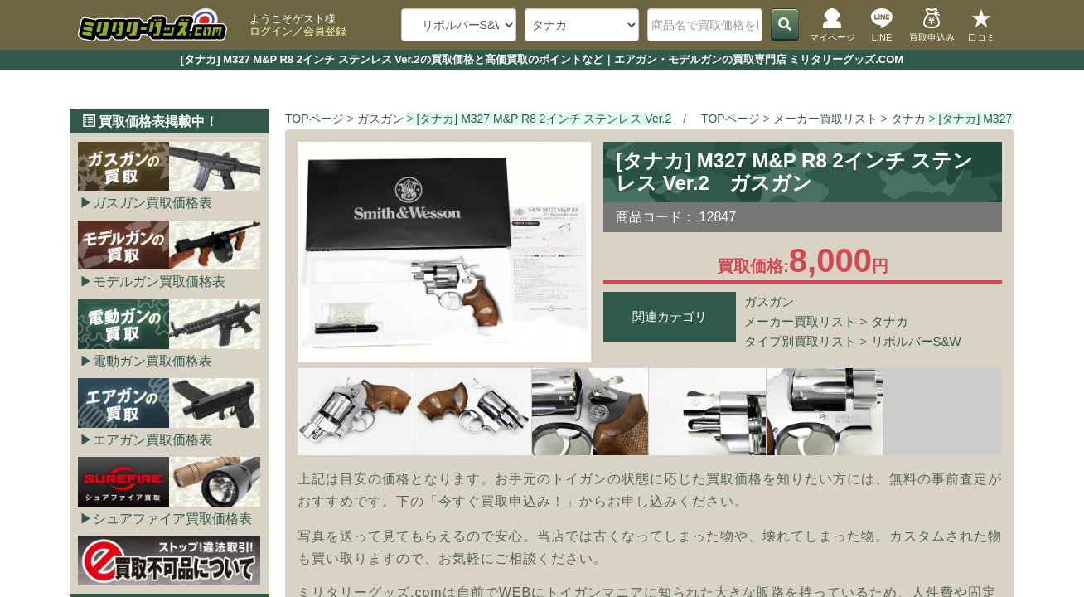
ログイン (271, 31)
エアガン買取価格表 (152, 440)
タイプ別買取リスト (800, 341)
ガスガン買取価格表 (152, 203)
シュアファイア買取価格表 (172, 519)
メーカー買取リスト (800, 321)
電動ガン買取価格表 (152, 361)
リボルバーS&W (916, 341)
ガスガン (769, 301)
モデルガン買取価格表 (159, 281)
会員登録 (324, 31)
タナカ (889, 321)
